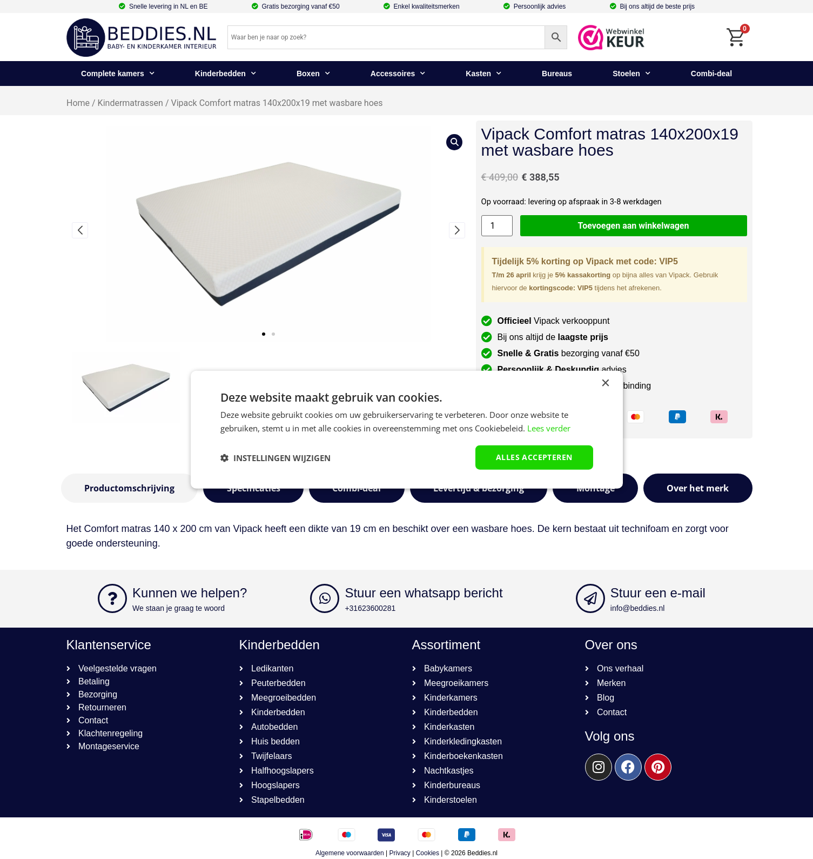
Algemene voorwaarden (349, 853)
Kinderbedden (225, 73)
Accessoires (398, 73)
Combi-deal (711, 73)
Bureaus (557, 73)
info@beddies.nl (637, 608)
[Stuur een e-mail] (590, 598)
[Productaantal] (497, 225)
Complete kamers (117, 73)
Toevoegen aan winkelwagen (633, 226)
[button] (263, 334)
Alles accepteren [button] (534, 457)
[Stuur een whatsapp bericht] (324, 598)
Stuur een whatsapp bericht (423, 592)
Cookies (427, 853)
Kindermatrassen (130, 103)
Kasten (483, 73)
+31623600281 (370, 608)
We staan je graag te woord (178, 608)
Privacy (400, 853)
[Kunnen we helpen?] (112, 598)
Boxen (313, 73)
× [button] (605, 383)
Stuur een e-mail (658, 592)
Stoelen (631, 73)
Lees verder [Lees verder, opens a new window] (548, 427)
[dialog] (407, 429)
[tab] (129, 488)
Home (78, 103)
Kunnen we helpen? (189, 592)
